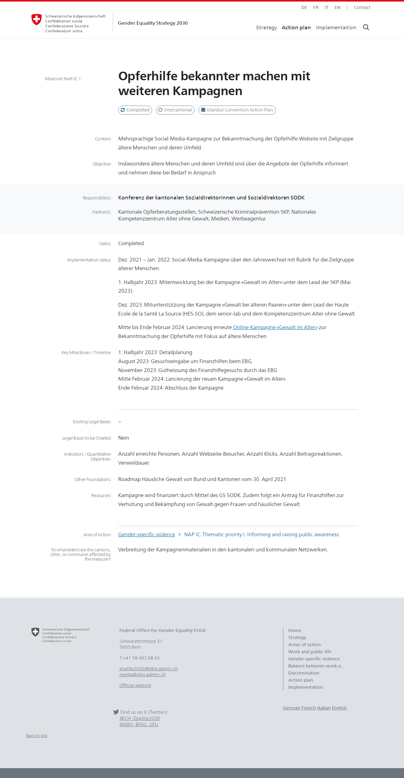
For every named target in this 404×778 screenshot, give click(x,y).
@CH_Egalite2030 (139, 718)
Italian (324, 708)
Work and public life (309, 652)
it (326, 7)
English (339, 708)
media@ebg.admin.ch (142, 674)
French (309, 708)
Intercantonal (174, 110)
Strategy (266, 39)
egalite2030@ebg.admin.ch (148, 668)
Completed (134, 110)
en (337, 7)
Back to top (36, 735)
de (304, 7)
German (291, 708)
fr (316, 7)
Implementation (336, 39)
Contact (362, 7)
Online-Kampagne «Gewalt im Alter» (275, 327)
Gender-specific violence (146, 534)
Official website (135, 685)
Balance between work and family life (320, 666)
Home (294, 630)
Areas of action (305, 644)
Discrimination (303, 673)
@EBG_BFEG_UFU (138, 724)
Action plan (296, 39)
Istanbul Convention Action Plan (236, 110)
